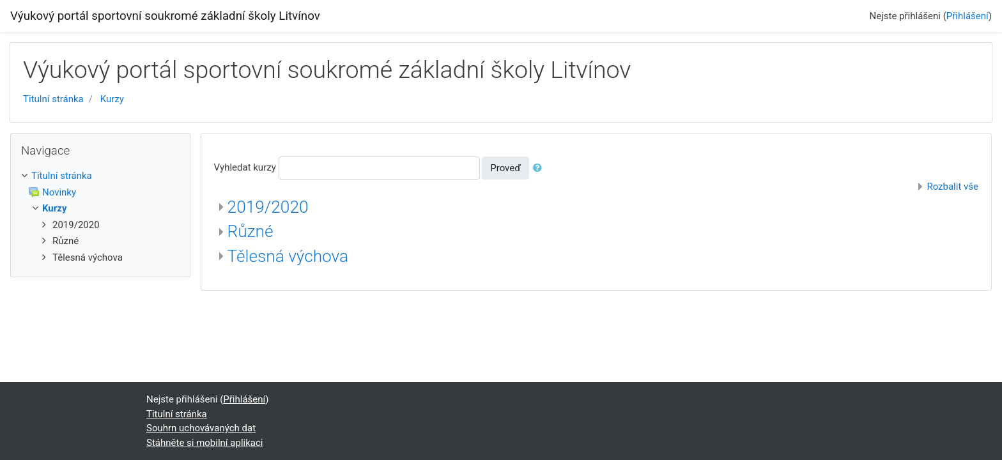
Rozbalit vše (952, 186)
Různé (250, 231)
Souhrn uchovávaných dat (201, 428)
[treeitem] (100, 176)
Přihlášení (967, 16)
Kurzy (112, 99)
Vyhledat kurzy (245, 167)
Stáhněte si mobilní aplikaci (204, 442)
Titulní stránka (53, 99)
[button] (540, 168)
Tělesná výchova (288, 256)
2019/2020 (268, 207)
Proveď (505, 168)
